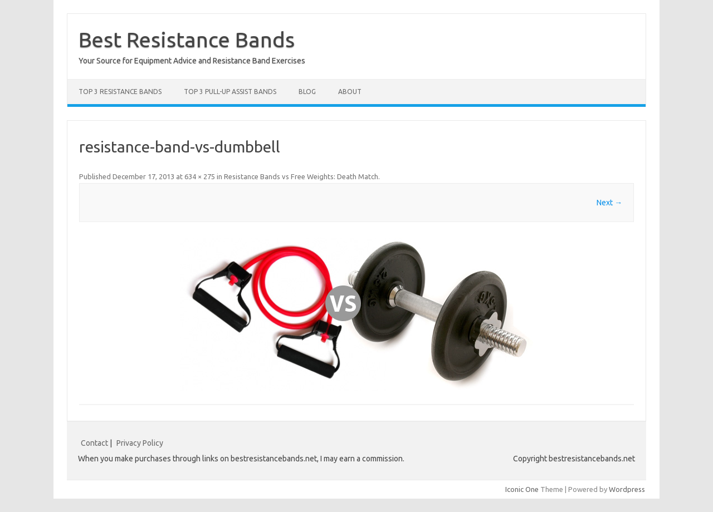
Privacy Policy (139, 443)
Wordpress (627, 489)
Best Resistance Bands (187, 39)
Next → (609, 202)
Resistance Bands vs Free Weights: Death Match (301, 176)
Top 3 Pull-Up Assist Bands (230, 91)
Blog (307, 91)
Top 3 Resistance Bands (120, 91)
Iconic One (522, 489)
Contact (94, 443)
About (350, 91)
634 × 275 (199, 176)
